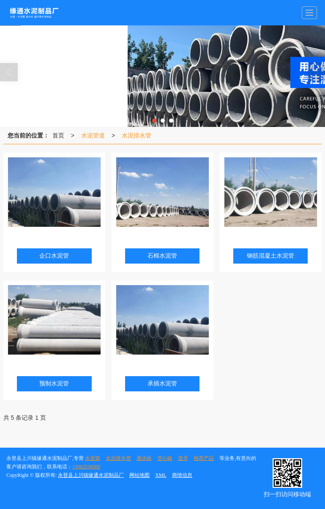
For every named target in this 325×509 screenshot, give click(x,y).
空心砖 (164, 458)
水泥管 (92, 458)
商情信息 (182, 475)
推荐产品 (204, 458)
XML (161, 475)
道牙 (183, 458)
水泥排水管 (136, 135)
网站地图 (139, 475)
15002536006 (86, 467)
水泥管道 (93, 135)
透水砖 (144, 458)
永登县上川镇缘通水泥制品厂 (91, 475)
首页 (58, 135)
